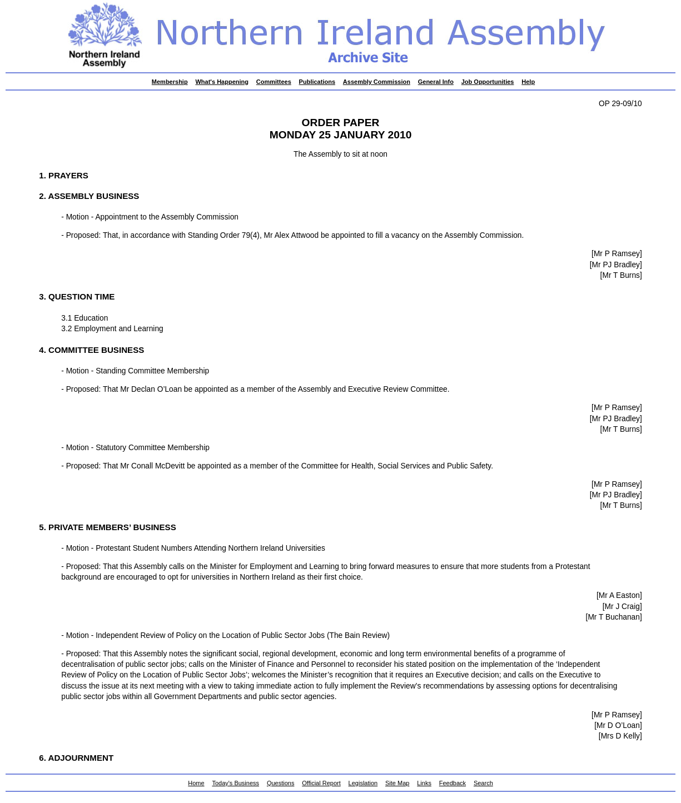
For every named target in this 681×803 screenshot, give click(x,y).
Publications (317, 81)
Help (528, 81)
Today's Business (235, 783)
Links (424, 783)
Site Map (397, 783)
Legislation (363, 783)
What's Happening (221, 81)
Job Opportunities (487, 81)
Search (483, 783)
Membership (170, 81)
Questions (281, 783)
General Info (436, 81)
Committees (273, 81)
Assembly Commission (376, 81)
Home (196, 783)
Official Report (321, 783)
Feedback (452, 783)
